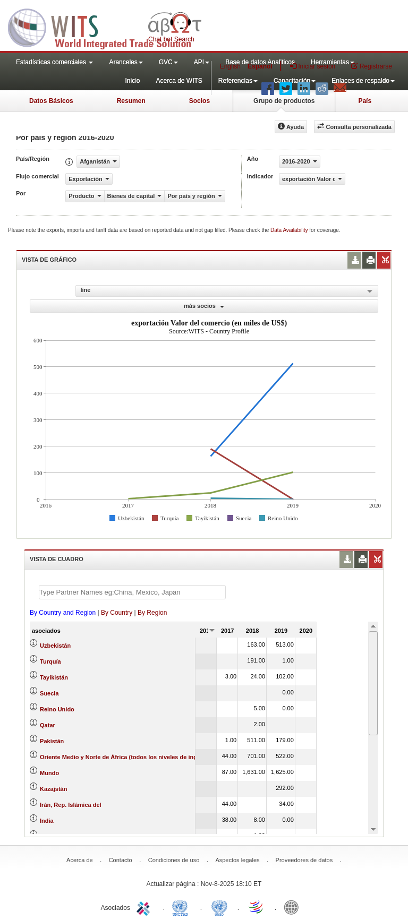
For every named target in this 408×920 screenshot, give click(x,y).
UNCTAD (182, 906)
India (47, 821)
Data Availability (289, 230)
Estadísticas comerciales (54, 62)
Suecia (49, 693)
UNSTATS (219, 906)
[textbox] (132, 592)
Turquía (50, 661)
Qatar (47, 725)
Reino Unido (57, 709)
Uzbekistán (55, 645)
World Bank (293, 906)
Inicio (132, 80)
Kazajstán (53, 789)
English (230, 66)
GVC (168, 62)
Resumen (131, 101)
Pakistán (52, 741)
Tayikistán (54, 677)
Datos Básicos (51, 101)
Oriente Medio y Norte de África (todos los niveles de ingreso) (125, 757)
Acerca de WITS (179, 80)
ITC (145, 906)
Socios (199, 101)
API (201, 62)
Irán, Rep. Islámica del (70, 805)
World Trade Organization (256, 906)
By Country (116, 612)
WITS (106, 26)
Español (260, 66)
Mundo (49, 773)
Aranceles (125, 62)
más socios (204, 306)
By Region (152, 612)
